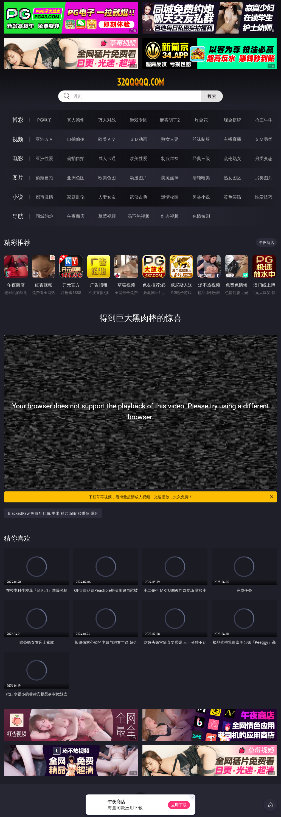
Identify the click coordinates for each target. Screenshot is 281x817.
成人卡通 (107, 158)
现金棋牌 (232, 120)
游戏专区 (138, 120)
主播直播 (232, 139)
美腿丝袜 (170, 178)
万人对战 (107, 120)
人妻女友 (107, 197)
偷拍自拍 (76, 158)
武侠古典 (138, 197)
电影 (17, 158)
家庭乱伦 (76, 197)
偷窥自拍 (44, 178)
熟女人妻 (170, 139)
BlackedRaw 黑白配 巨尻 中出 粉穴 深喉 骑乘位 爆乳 (53, 513)
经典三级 (201, 158)
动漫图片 (138, 178)
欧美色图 (107, 178)
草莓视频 (107, 216)
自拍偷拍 (76, 139)
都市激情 (44, 197)
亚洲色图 (76, 178)
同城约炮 (44, 216)
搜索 (211, 96)
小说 (17, 196)
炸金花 (201, 120)
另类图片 (263, 178)
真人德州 (76, 120)
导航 (17, 216)
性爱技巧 (263, 197)
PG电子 (44, 120)
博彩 (17, 119)
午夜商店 (76, 216)
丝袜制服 (201, 139)
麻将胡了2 (170, 120)
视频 (17, 139)
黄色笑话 (232, 197)
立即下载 (179, 804)
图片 (17, 177)
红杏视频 (170, 216)
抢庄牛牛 (263, 120)
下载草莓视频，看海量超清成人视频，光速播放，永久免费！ (181, 497)
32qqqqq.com (140, 82)
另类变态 (263, 158)
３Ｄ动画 (138, 139)
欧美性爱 (138, 158)
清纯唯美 (201, 178)
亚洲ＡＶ (44, 139)
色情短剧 (201, 216)
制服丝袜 (170, 158)
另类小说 (201, 197)
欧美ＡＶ (107, 139)
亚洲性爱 (44, 158)
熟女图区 (232, 178)
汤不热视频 (139, 216)
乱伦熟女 (232, 158)
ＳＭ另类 (263, 139)
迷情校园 (170, 197)
